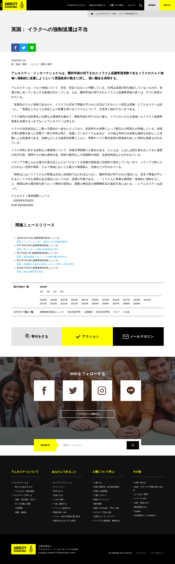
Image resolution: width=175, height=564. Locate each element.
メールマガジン (142, 336)
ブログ (116, 312)
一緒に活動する (60, 504)
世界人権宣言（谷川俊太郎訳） (107, 487)
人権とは (98, 482)
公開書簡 (88, 312)
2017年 (126, 300)
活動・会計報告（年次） (25, 499)
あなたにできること (97, 5)
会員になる (58, 495)
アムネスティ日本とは (22, 495)
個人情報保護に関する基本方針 (120, 553)
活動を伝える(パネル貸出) (64, 521)
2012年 (64, 303)
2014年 (43, 303)
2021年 (84, 300)
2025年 (43, 300)
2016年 (136, 300)
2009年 (95, 303)
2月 (48, 291)
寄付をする (39, 336)
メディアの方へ (141, 498)
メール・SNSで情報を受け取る (66, 516)
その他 (126, 312)
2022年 (74, 300)
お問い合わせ (140, 482)
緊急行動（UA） (60, 512)
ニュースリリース (102, 14)
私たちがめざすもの (23, 487)
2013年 (53, 303)
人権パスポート (100, 495)
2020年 (95, 300)
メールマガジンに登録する (87, 414)
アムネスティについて (76, 5)
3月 (55, 291)
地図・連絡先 (21, 512)
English (137, 511)
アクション (90, 336)
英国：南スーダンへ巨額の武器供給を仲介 (38, 249)
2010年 (84, 303)
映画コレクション (101, 499)
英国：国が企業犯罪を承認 (30, 272)
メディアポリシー (157, 553)
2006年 (126, 303)
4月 (61, 291)
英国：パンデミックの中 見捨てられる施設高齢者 (42, 242)
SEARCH (45, 445)
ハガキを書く (59, 499)
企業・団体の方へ (142, 503)
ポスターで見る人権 (102, 512)
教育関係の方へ (141, 507)
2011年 (74, 303)
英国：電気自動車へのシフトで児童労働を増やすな (42, 257)
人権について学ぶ (116, 5)
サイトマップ (141, 553)
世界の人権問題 (100, 491)
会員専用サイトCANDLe (144, 515)
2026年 (43, 287)
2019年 (105, 300)
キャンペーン (59, 487)
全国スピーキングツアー (104, 516)
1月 (41, 291)
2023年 (64, 300)
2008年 (105, 303)
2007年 (116, 303)
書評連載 (98, 504)
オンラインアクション (63, 482)
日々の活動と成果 (22, 504)
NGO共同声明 (103, 312)
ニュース (131, 5)
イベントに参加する (62, 508)
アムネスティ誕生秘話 (24, 491)
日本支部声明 (73, 312)
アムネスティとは (20, 482)
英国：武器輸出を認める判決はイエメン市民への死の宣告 (45, 264)
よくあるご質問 (141, 494)
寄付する (167, 5)
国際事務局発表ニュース (52, 312)
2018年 (116, 300)
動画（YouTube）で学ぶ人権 (106, 508)
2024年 (53, 300)
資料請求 (151, 5)
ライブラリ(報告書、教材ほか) (107, 521)
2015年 (147, 300)
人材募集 (19, 508)
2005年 (136, 303)
